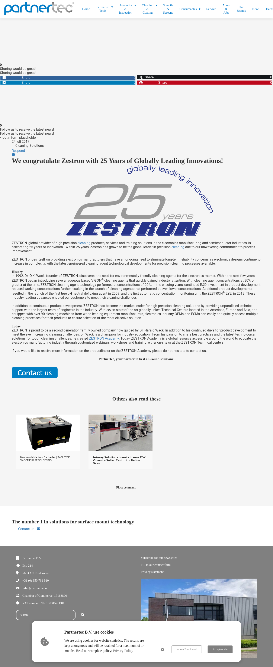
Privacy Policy (123, 651)
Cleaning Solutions (29, 146)
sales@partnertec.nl (35, 588)
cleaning (84, 243)
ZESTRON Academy (104, 338)
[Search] (83, 615)
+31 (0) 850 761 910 (35, 580)
